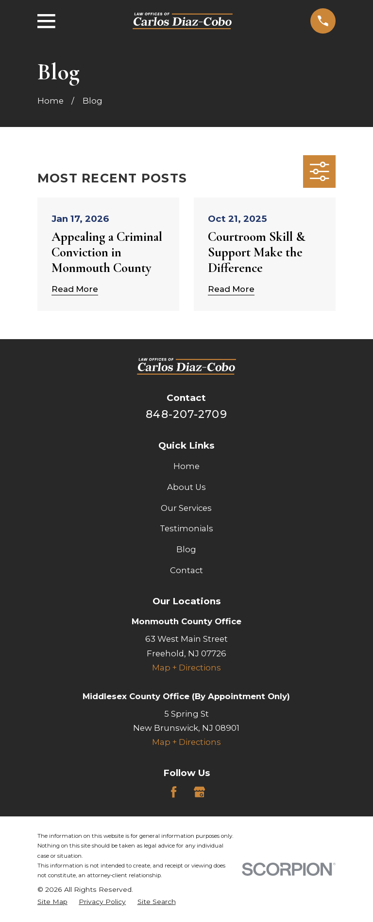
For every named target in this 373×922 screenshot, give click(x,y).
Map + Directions (186, 667)
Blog (186, 549)
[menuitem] (52, 901)
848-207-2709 (186, 414)
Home (186, 466)
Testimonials (186, 528)
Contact (186, 570)
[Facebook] (173, 791)
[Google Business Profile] (199, 791)
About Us (186, 487)
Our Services (186, 508)
